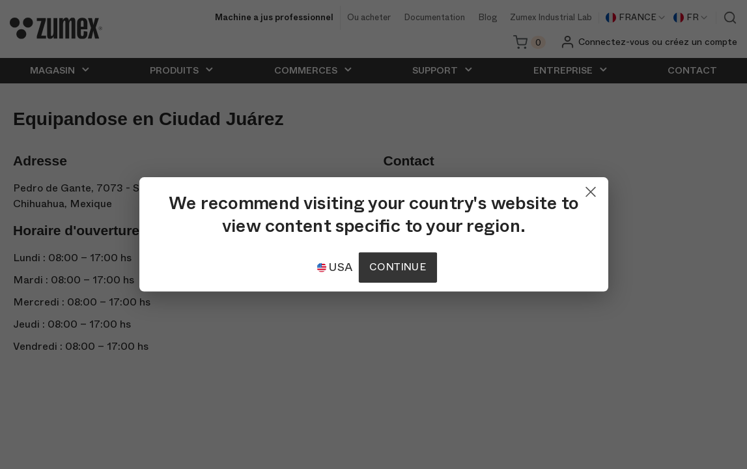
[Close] (590, 189)
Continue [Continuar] (397, 267)
